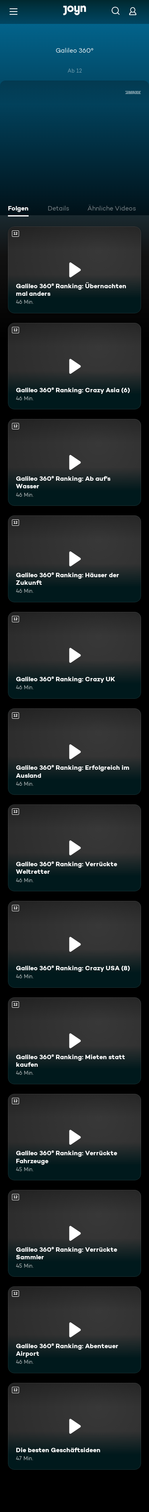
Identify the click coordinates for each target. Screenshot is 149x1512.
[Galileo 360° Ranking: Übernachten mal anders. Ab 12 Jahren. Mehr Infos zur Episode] (74, 269)
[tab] (20, 209)
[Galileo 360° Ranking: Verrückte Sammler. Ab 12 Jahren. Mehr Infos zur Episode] (74, 1233)
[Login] (132, 11)
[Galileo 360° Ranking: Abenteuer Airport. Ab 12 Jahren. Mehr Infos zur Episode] (74, 1329)
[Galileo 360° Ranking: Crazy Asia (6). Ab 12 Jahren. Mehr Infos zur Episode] (74, 366)
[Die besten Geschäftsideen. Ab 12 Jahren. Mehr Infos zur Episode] (74, 1426)
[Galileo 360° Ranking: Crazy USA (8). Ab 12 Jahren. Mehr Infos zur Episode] (74, 944)
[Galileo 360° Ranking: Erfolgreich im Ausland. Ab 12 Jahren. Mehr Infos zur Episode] (74, 751)
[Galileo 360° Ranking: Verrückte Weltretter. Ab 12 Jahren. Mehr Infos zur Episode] (74, 847)
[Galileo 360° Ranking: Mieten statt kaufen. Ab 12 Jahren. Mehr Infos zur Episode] (74, 1040)
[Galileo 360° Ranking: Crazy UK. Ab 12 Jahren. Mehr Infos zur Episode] (74, 655)
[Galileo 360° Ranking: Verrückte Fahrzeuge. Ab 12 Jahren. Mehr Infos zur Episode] (74, 1137)
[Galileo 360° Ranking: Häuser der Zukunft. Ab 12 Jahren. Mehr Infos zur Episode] (74, 558)
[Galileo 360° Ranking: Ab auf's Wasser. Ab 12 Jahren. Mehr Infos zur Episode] (74, 462)
